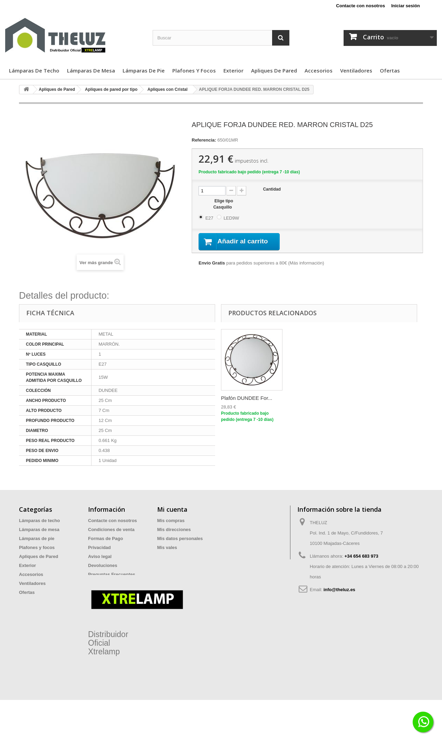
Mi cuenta (172, 509)
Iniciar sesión (405, 5)
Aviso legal (100, 556)
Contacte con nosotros (360, 5)
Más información (306, 263)
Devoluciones (102, 565)
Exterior (233, 70)
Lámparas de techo (34, 70)
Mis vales (167, 547)
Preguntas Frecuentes (111, 574)
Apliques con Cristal (167, 89)
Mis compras (170, 520)
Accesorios (319, 70)
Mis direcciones (174, 529)
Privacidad (99, 547)
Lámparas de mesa (91, 70)
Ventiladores (356, 70)
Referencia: (204, 140)
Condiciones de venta (111, 529)
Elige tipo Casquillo (223, 204)
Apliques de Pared (274, 70)
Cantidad (272, 189)
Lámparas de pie (144, 70)
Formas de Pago (105, 538)
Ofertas (390, 70)
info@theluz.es (339, 589)
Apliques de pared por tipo (111, 89)
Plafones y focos (194, 70)
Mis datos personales (180, 538)
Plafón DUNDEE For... (246, 398)
